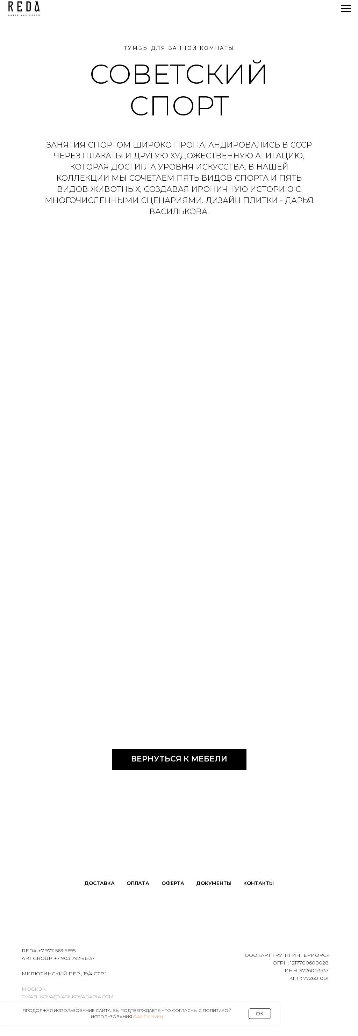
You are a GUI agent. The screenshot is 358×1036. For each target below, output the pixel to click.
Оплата (138, 883)
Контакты (258, 883)
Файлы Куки (148, 1016)
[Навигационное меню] (346, 8)
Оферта (173, 883)
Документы (213, 883)
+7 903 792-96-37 (74, 958)
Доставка (99, 883)
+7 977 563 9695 (57, 950)
